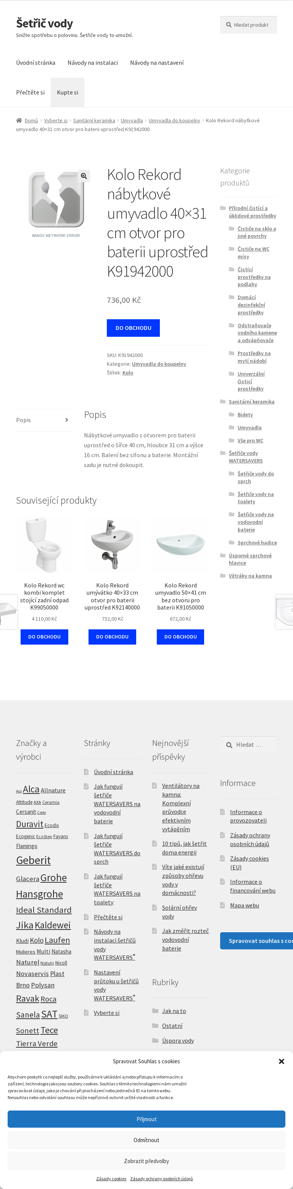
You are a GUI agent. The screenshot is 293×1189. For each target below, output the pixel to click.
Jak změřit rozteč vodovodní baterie (185, 939)
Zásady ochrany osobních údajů (161, 1178)
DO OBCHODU (133, 327)
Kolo (127, 372)
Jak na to (174, 1011)
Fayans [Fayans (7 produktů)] (60, 836)
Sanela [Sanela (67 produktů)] (28, 1015)
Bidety (245, 414)
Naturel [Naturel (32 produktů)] (27, 962)
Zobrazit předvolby (146, 1161)
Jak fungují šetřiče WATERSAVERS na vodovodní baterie (117, 804)
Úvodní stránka (35, 62)
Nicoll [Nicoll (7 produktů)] (61, 963)
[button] (281, 1061)
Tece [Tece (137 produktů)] (49, 1030)
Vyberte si (56, 120)
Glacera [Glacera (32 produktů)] (27, 878)
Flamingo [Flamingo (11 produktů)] (26, 846)
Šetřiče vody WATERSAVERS (246, 457)
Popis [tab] (23, 420)
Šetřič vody (44, 23)
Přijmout (147, 1119)
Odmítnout (146, 1140)
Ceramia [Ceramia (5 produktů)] (51, 802)
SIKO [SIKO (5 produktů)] (63, 1016)
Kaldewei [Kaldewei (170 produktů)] (53, 925)
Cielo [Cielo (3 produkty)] (41, 812)
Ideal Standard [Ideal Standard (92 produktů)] (44, 909)
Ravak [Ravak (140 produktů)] (27, 998)
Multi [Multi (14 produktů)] (43, 951)
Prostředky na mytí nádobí (254, 357)
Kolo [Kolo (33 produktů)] (36, 940)
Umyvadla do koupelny (174, 120)
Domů (31, 120)
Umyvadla (132, 120)
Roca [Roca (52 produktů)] (48, 999)
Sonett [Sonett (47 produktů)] (27, 1030)
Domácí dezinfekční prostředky (251, 305)
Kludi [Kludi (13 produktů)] (22, 940)
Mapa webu (244, 905)
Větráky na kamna (250, 575)
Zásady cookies (111, 1178)
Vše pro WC (250, 440)
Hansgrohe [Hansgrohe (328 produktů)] (39, 894)
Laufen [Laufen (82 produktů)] (57, 940)
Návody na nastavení (157, 62)
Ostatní (172, 1025)
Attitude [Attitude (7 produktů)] (24, 802)
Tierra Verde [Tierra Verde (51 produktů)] (37, 1043)
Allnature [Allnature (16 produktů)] (53, 790)
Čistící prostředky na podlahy (254, 277)
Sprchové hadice (257, 542)
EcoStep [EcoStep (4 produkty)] (44, 836)
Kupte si (67, 92)
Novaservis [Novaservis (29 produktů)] (32, 973)
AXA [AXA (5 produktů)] (37, 802)
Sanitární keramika (94, 120)
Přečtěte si (30, 92)
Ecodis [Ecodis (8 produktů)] (52, 825)
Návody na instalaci (93, 62)
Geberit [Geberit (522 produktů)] (33, 860)
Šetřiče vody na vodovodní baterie (256, 522)
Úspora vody (178, 1040)
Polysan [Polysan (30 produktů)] (43, 985)
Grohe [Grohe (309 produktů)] (53, 877)
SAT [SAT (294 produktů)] (49, 1013)
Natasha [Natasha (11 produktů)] (61, 951)
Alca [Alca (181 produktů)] (31, 789)
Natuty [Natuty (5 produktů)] (47, 963)
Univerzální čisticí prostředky (251, 381)
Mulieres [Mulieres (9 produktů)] (25, 951)
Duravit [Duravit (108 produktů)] (29, 823)
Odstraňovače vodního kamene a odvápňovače (257, 333)
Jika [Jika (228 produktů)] (25, 925)
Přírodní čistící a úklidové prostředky (252, 212)
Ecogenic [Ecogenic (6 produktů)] (25, 836)
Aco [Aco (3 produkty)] (19, 791)
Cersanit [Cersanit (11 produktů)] (26, 811)
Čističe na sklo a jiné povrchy (257, 232)
